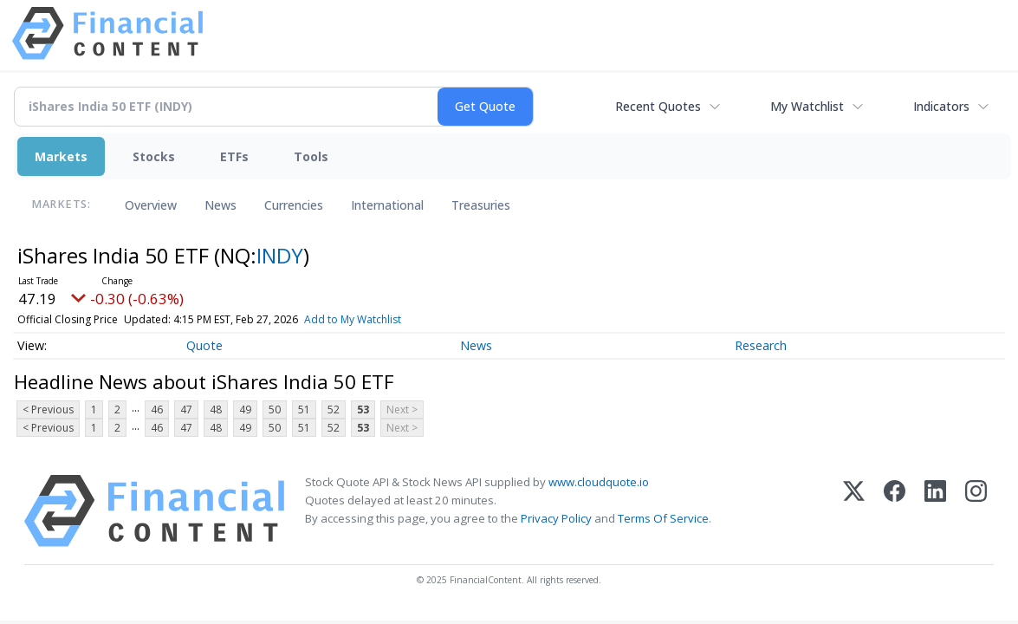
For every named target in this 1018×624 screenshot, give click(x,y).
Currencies (293, 205)
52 (333, 409)
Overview (151, 205)
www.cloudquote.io (598, 482)
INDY (279, 255)
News (220, 205)
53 (363, 409)
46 (157, 409)
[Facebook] (894, 511)
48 (216, 409)
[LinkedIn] (935, 511)
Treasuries (480, 205)
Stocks (154, 156)
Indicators (941, 106)
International (387, 205)
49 (245, 409)
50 (275, 409)
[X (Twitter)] (854, 511)
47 (186, 409)
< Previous (48, 409)
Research (761, 345)
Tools (311, 156)
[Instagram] (976, 511)
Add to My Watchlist (352, 319)
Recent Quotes (658, 106)
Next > (402, 409)
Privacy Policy (556, 518)
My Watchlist (807, 106)
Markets (61, 156)
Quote (204, 345)
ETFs (234, 156)
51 (304, 409)
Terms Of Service (663, 518)
